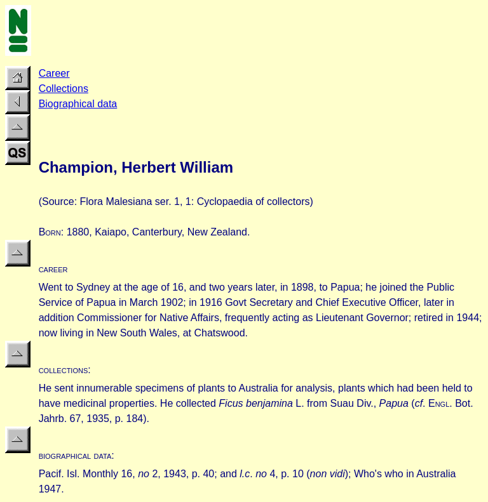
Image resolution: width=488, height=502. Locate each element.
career (53, 268)
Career (54, 73)
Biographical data (78, 103)
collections (63, 369)
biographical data (75, 455)
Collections (63, 88)
